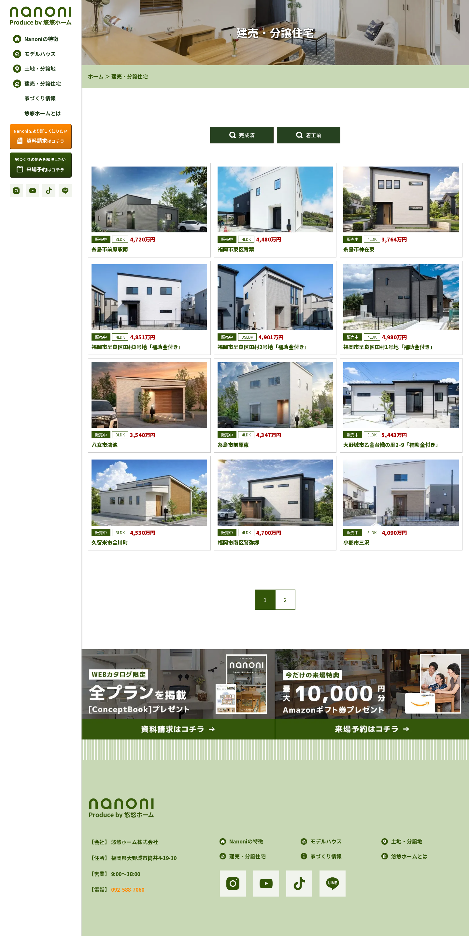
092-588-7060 (127, 889)
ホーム (96, 76)
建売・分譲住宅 (129, 76)
